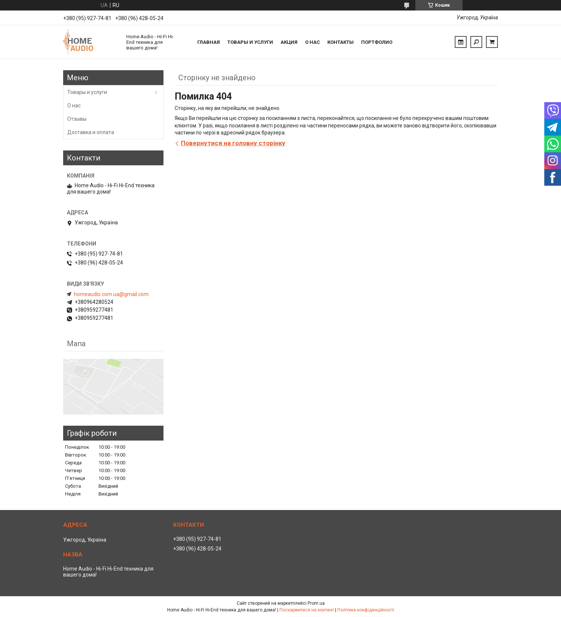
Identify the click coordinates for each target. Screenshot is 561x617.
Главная (208, 42)
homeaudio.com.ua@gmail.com (111, 294)
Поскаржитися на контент (306, 610)
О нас (312, 42)
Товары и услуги (250, 42)
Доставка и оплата (90, 132)
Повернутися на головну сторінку (233, 143)
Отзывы (77, 119)
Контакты (340, 42)
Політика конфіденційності (365, 610)
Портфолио (376, 42)
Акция (289, 42)
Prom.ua (316, 603)
